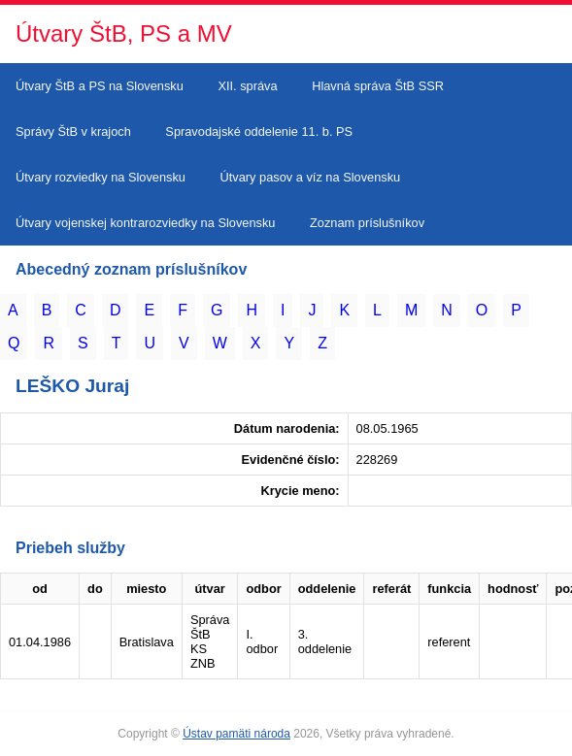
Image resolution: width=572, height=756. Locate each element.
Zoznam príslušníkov (367, 222)
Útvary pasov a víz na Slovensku (310, 177)
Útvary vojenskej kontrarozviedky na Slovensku (145, 222)
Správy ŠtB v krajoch (73, 131)
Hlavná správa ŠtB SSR (378, 86)
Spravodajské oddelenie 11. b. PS (259, 131)
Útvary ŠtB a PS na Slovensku (100, 86)
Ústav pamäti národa (236, 733)
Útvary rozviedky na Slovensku (100, 177)
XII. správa (247, 86)
